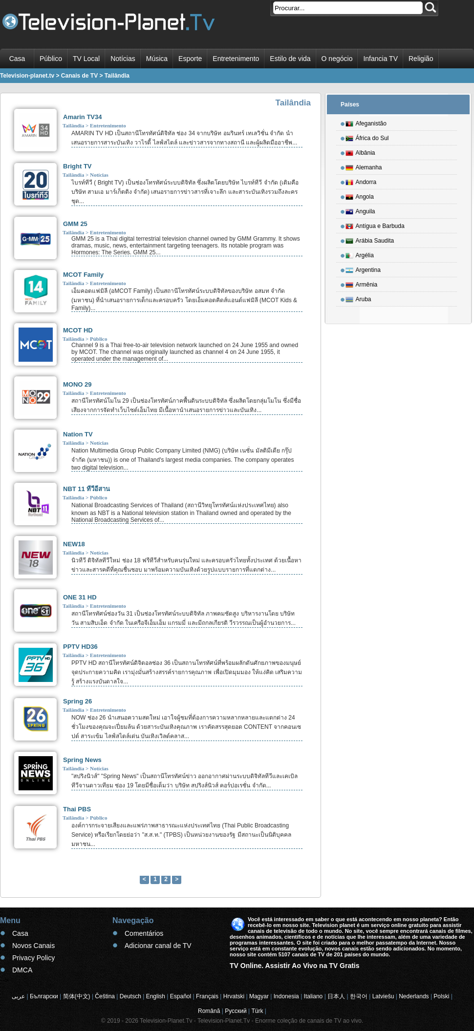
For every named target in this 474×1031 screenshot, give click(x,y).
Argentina (363, 268)
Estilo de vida (290, 58)
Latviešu (383, 996)
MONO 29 (77, 384)
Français (207, 996)
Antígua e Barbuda (375, 224)
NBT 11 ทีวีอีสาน (86, 489)
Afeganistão (366, 122)
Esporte (190, 58)
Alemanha (363, 166)
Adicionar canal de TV (158, 945)
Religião (421, 58)
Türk (257, 1011)
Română (209, 1011)
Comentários (144, 933)
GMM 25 (75, 223)
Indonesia (286, 996)
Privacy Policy (33, 958)
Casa (17, 58)
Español (180, 996)
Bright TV (77, 166)
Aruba (358, 298)
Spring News (82, 759)
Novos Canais (33, 945)
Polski (441, 996)
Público (51, 58)
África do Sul (367, 137)
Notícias (122, 58)
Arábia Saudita (369, 239)
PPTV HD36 (80, 646)
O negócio (337, 58)
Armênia (361, 283)
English (155, 996)
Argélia (359, 254)
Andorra (361, 180)
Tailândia (73, 125)
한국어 (358, 996)
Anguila (360, 210)
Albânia (360, 151)
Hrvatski (233, 996)
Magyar (259, 996)
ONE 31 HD (80, 597)
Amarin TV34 (82, 117)
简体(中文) (76, 996)
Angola (359, 195)
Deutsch (130, 996)
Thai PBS (77, 809)
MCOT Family (83, 274)
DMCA (22, 970)
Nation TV (78, 434)
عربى (18, 996)
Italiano (313, 996)
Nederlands (414, 996)
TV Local (86, 58)
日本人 (336, 996)
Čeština (105, 996)
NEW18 (74, 544)
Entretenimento (236, 58)
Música (157, 58)
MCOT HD (78, 330)
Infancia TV (380, 58)
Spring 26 (77, 701)
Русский (236, 1011)
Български (44, 996)
